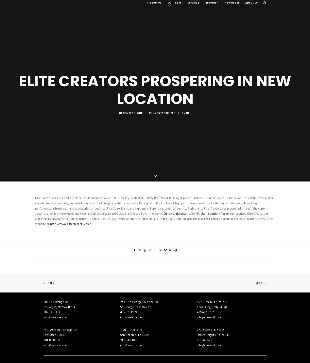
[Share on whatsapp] (160, 232)
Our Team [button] (174, 2)
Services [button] (193, 2)
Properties (154, 2)
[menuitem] (154, 3)
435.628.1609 (128, 294)
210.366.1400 (128, 322)
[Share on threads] (144, 232)
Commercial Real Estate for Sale (120, 347)
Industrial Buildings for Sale (117, 352)
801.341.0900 (51, 322)
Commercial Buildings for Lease (176, 347)
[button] (265, 3)
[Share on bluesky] (165, 232)
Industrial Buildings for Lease (175, 352)
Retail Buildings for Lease (173, 357)
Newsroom (232, 2)
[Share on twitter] (139, 232)
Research (211, 2)
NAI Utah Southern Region (213, 195)
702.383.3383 (51, 294)
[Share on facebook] (134, 232)
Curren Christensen (176, 195)
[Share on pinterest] (149, 232)
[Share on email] (175, 232)
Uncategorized (164, 104)
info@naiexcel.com (55, 299)
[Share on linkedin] (155, 232)
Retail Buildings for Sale (115, 357)
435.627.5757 (205, 294)
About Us (251, 2)
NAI (188, 104)
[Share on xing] (170, 232)
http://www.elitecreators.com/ (70, 206)
